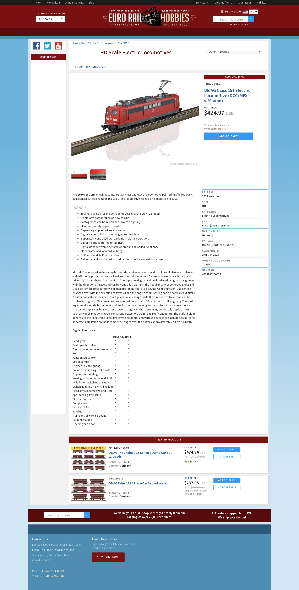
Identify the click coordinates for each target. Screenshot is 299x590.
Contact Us (245, 2)
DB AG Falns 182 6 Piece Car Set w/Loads (137, 483)
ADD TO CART (226, 449)
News (39, 2)
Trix (82, 43)
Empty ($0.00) (233, 11)
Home (75, 43)
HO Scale (90, 43)
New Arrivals (53, 2)
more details (227, 456)
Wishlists (261, 2)
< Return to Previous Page (89, 66)
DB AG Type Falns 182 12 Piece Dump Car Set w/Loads (140, 454)
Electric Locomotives (106, 43)
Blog (91, 2)
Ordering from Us (224, 2)
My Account (202, 2)
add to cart (228, 136)
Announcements (74, 2)
